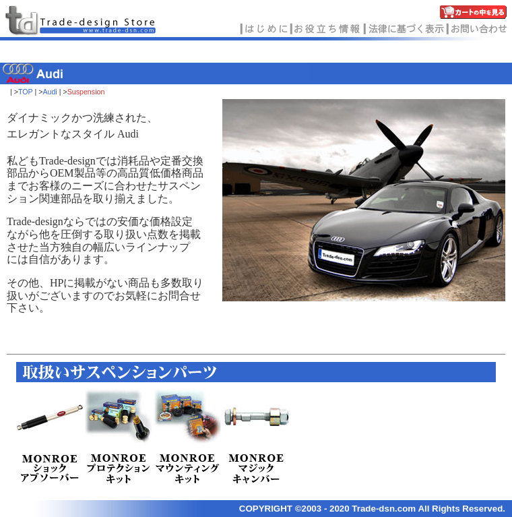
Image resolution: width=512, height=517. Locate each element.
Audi (49, 92)
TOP (25, 92)
